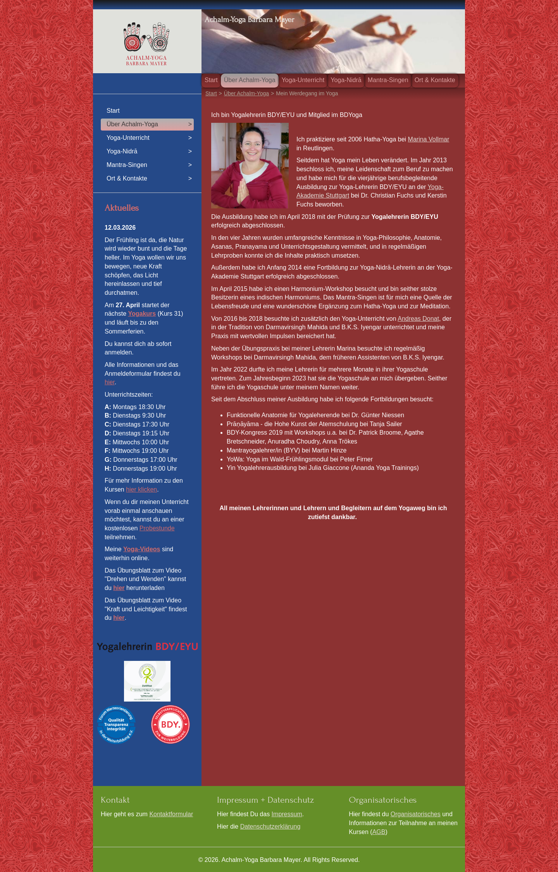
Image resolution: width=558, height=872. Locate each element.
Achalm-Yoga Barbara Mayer (249, 19)
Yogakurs (142, 313)
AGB (379, 832)
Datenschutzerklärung (270, 826)
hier (110, 382)
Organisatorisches (416, 814)
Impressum (287, 814)
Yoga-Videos (141, 549)
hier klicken (141, 489)
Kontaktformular (171, 814)
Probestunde (157, 528)
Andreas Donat (418, 318)
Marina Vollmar (429, 139)
